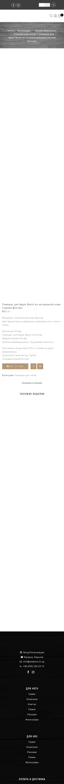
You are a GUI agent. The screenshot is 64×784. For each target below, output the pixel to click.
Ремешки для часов (25, 34)
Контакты (52, 778)
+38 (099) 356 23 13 (33, 555)
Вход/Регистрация (33, 541)
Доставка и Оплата (32, 271)
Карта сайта (16, 778)
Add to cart (15, 255)
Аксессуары (24, 30)
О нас (29, 778)
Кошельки (32, 588)
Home (11, 30)
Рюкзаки (32, 603)
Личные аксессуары (45, 30)
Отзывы (39, 778)
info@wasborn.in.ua (33, 550)
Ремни (32, 598)
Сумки (32, 583)
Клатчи (32, 593)
